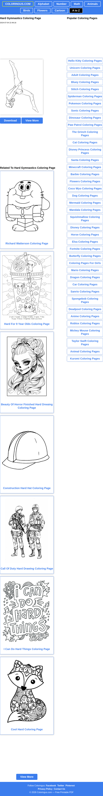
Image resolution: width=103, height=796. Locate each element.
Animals (92, 3)
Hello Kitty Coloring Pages (85, 60)
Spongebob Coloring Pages (85, 300)
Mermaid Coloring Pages (85, 202)
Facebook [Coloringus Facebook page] (51, 785)
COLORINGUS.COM (17, 3)
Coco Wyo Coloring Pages (85, 188)
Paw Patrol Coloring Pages (85, 124)
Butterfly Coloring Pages (85, 255)
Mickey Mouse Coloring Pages (85, 332)
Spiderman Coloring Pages (85, 96)
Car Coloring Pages (85, 284)
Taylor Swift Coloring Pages (85, 342)
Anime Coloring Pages (85, 316)
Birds (26, 10)
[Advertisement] (20, 41)
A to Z (76, 10)
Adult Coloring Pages (85, 74)
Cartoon (60, 10)
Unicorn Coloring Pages (85, 67)
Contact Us (59, 789)
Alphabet (43, 3)
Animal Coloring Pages (85, 351)
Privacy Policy (45, 789)
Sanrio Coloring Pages (85, 291)
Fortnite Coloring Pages (85, 248)
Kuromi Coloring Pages (85, 358)
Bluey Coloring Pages (85, 82)
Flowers (42, 10)
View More (32, 120)
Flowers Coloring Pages (85, 181)
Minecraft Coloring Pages (85, 167)
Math (77, 3)
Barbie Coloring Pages (85, 174)
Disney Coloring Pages (85, 227)
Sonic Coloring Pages (85, 110)
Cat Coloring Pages (85, 142)
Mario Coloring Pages (85, 270)
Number (61, 3)
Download (10, 120)
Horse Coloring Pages (85, 234)
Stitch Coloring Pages (85, 89)
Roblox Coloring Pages (85, 323)
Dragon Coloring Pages (85, 277)
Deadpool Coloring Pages (85, 309)
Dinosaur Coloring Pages (85, 117)
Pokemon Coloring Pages (85, 103)
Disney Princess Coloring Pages (85, 151)
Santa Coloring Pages (85, 160)
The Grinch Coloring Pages (85, 133)
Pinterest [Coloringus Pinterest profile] (70, 785)
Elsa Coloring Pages (85, 241)
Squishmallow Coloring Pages (85, 218)
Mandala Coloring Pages (84, 209)
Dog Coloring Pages (85, 195)
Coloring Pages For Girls (85, 263)
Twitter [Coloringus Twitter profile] (60, 785)
